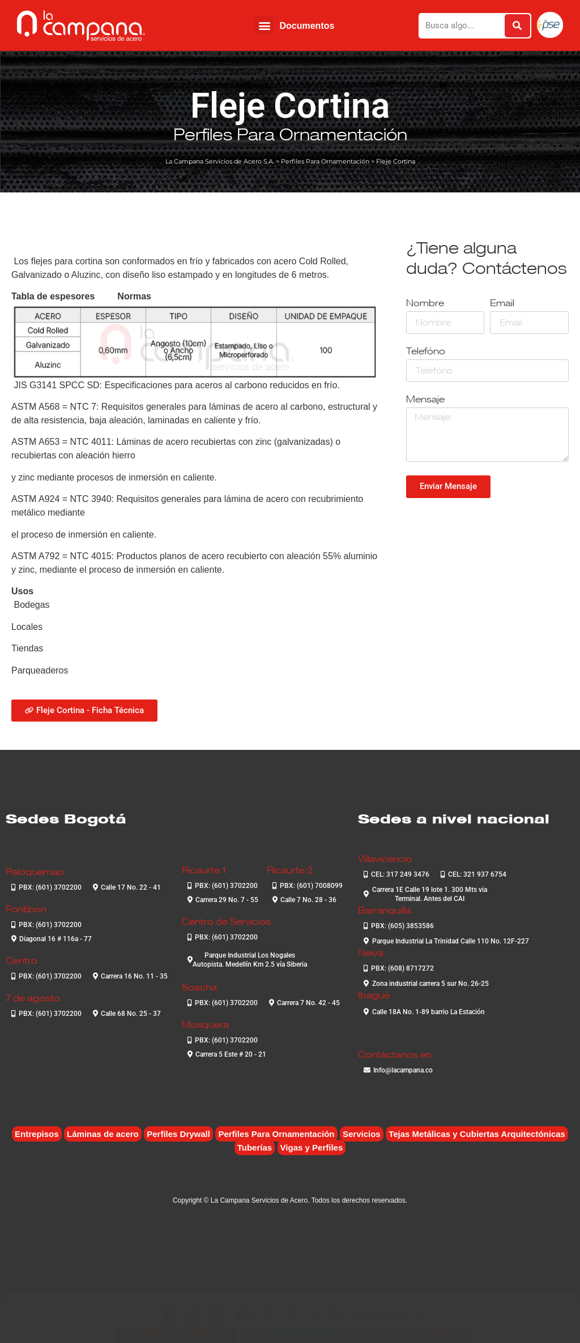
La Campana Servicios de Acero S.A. (219, 161)
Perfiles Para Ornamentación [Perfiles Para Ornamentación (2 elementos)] (276, 1134)
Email (502, 303)
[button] (264, 25)
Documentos (306, 26)
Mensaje (425, 400)
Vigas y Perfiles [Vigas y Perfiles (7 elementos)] (311, 1147)
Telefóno (425, 352)
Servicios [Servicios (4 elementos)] (362, 1134)
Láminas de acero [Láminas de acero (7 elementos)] (103, 1134)
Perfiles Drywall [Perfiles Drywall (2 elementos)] (178, 1134)
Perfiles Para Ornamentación (290, 134)
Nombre (425, 303)
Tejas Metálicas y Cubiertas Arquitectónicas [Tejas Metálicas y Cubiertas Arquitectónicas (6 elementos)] (477, 1134)
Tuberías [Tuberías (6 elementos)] (254, 1147)
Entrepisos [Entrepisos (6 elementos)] (37, 1134)
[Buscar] (517, 25)
